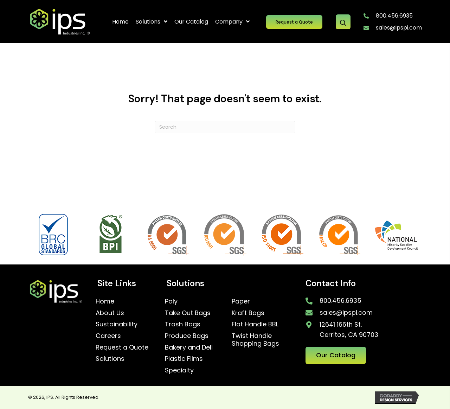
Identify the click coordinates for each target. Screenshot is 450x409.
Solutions (110, 358)
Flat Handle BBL (255, 324)
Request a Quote (122, 347)
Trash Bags (182, 324)
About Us (110, 312)
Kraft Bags (248, 312)
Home (105, 301)
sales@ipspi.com (399, 28)
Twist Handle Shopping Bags (255, 339)
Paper (241, 301)
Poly (171, 301)
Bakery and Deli (189, 347)
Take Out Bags (188, 312)
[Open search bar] (343, 22)
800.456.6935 (394, 16)
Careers (108, 335)
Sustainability (116, 324)
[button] (294, 22)
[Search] (225, 127)
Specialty (179, 370)
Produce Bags (186, 335)
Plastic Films (184, 358)
